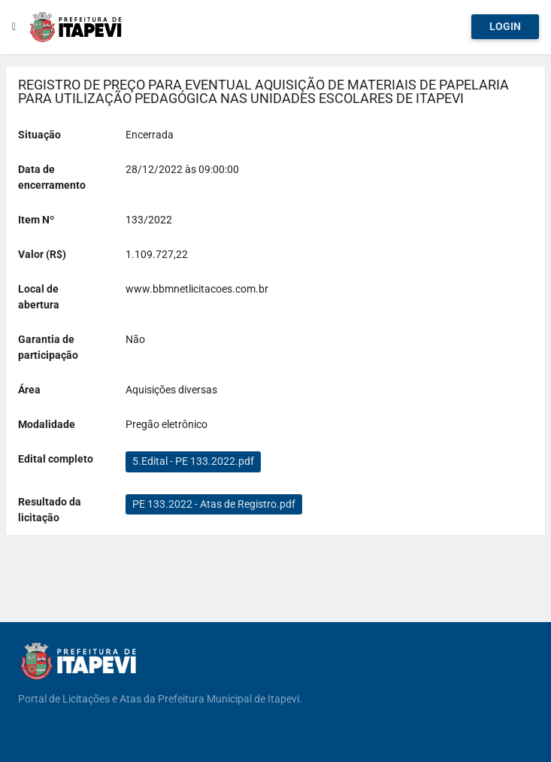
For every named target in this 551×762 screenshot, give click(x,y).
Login (505, 26)
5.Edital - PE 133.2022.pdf (193, 461)
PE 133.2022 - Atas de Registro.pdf (213, 504)
